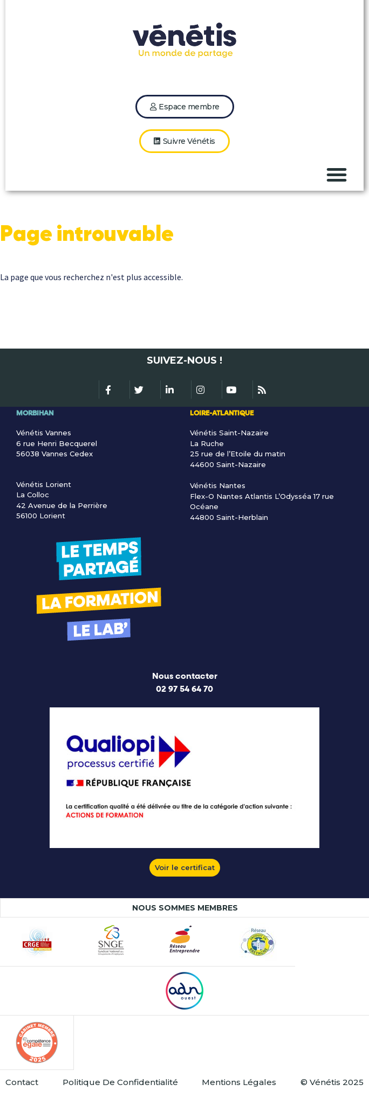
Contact (21, 1082)
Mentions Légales (239, 1082)
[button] (336, 174)
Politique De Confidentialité (120, 1082)
